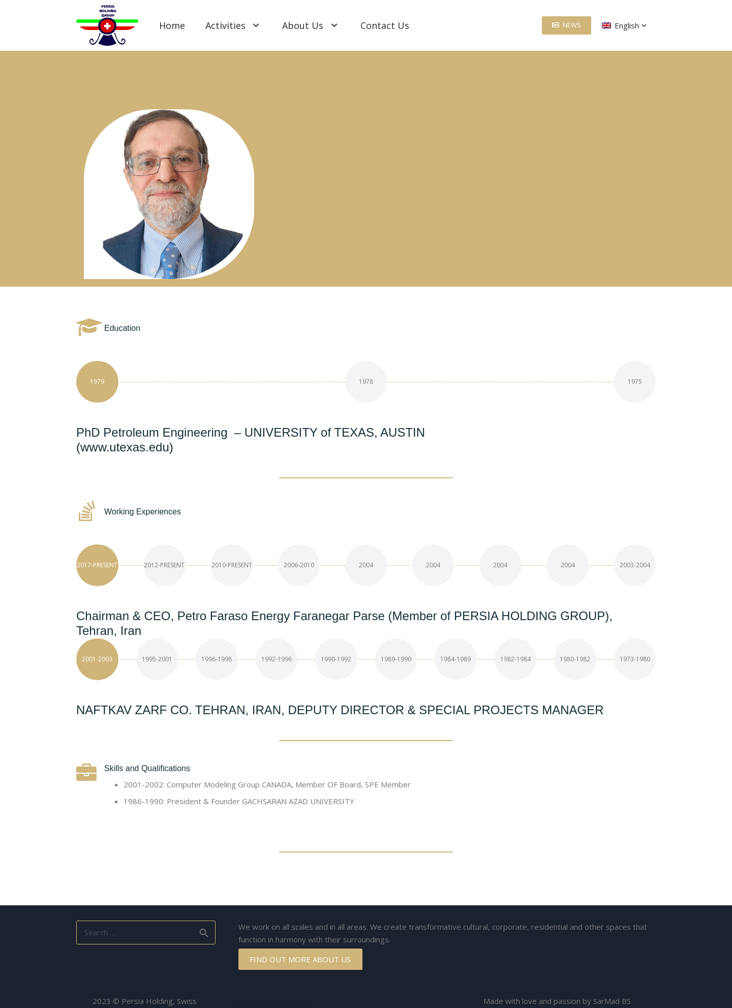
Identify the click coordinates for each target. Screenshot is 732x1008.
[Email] (310, 216)
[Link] (107, 25)
